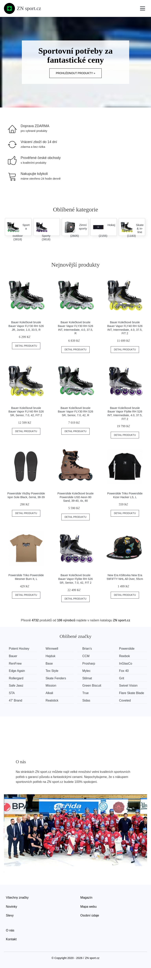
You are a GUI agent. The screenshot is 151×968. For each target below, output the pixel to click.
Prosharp (88, 663)
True (85, 693)
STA (12, 693)
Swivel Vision (128, 685)
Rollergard (16, 678)
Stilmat (87, 678)
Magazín (86, 897)
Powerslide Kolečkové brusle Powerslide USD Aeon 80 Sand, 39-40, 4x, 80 (75, 497)
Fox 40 (124, 670)
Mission (51, 685)
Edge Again (17, 670)
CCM (85, 656)
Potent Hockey (19, 648)
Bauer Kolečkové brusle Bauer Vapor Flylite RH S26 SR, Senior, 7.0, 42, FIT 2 (75, 579)
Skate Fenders (56, 678)
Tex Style (52, 670)
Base (49, 663)
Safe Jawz (16, 685)
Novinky (11, 906)
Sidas (86, 700)
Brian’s (87, 648)
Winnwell (52, 648)
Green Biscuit (91, 685)
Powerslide (126, 648)
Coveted (125, 700)
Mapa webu (88, 906)
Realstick (52, 700)
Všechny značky (17, 897)
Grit (121, 678)
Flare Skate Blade (131, 693)
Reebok (124, 656)
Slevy (10, 915)
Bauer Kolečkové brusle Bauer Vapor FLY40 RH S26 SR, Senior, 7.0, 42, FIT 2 (26, 411)
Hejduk (50, 656)
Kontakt (11, 939)
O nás (10, 930)
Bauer (13, 656)
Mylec (86, 670)
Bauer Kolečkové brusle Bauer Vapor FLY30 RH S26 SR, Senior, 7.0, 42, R (75, 411)
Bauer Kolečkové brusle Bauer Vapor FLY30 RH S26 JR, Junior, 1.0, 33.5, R (26, 326)
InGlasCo (125, 663)
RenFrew (15, 663)
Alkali (49, 693)
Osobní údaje (89, 915)
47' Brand (15, 700)
